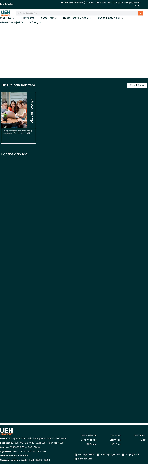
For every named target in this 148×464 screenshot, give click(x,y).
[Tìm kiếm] (140, 13)
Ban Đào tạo (7, 4)
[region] (74, 51)
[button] (4, 52)
